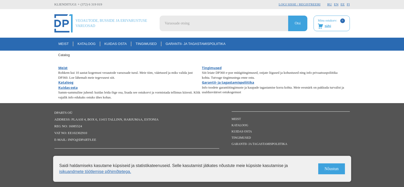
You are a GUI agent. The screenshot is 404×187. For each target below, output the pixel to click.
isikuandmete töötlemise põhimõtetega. (95, 171)
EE (343, 4)
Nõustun (331, 168)
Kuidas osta (115, 44)
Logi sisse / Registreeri (299, 4)
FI (348, 4)
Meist (64, 44)
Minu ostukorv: (331, 23)
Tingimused (146, 44)
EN (336, 4)
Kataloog (86, 44)
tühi (328, 26)
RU (329, 4)
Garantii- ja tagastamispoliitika (195, 44)
